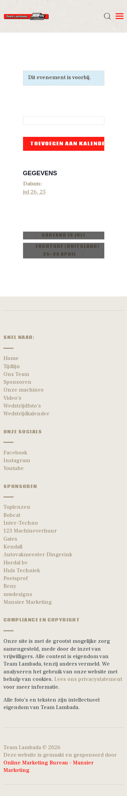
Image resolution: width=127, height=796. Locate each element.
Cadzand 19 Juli (63, 235)
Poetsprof (15, 578)
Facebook (15, 452)
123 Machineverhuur (30, 530)
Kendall (12, 546)
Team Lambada (22, 747)
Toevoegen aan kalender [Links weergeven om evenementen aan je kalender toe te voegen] (69, 143)
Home (11, 358)
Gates (10, 539)
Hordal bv (15, 562)
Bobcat (11, 515)
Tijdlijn (11, 366)
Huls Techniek (21, 570)
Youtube (13, 468)
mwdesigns (17, 594)
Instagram (16, 460)
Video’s (12, 398)
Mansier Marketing (27, 602)
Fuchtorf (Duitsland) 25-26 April (68, 250)
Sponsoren (17, 382)
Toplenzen (16, 507)
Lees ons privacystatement (88, 679)
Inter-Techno (20, 523)
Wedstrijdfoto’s (22, 405)
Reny (9, 586)
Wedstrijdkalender (26, 413)
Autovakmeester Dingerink (37, 554)
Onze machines (23, 389)
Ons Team (16, 374)
